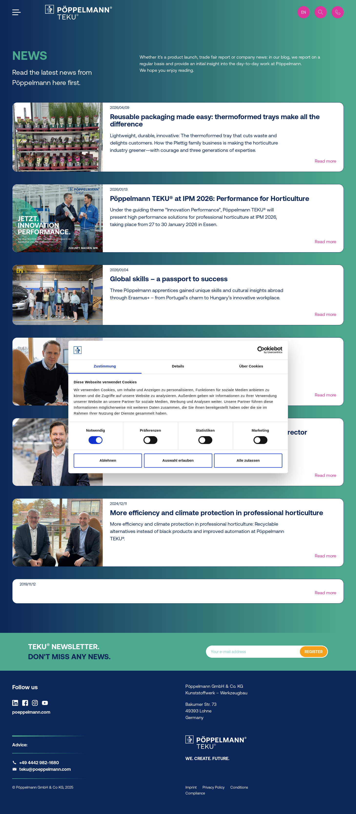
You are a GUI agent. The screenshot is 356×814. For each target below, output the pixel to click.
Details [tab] (178, 366)
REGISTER (314, 652)
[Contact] (338, 12)
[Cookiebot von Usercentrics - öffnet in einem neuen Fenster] (261, 350)
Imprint (191, 787)
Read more (325, 161)
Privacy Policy (213, 787)
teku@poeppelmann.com (45, 769)
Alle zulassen (248, 460)
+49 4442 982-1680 (39, 762)
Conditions (239, 787)
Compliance (195, 793)
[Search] (321, 12)
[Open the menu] (16, 12)
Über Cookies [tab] (251, 366)
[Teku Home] (78, 12)
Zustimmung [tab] (105, 366)
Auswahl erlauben (177, 460)
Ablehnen (108, 460)
